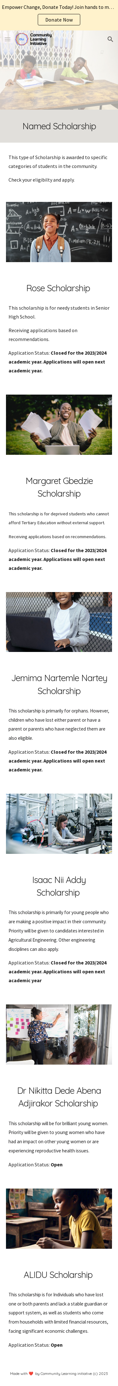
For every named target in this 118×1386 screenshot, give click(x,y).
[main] (59, 126)
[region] (59, 15)
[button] (7, 39)
